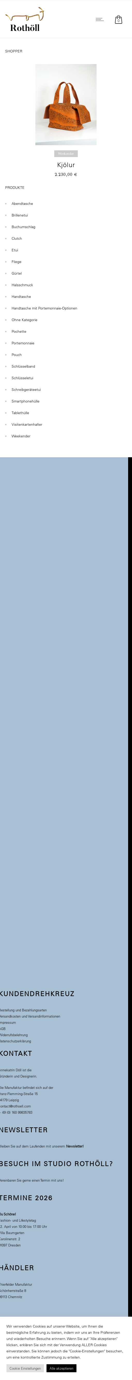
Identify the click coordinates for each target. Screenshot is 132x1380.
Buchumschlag (23, 224)
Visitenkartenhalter (27, 422)
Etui (15, 247)
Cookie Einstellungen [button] (25, 1368)
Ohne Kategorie (24, 317)
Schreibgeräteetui (26, 387)
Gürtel (17, 270)
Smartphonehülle (26, 398)
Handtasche (21, 294)
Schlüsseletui (22, 375)
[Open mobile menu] (101, 19)
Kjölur (66, 165)
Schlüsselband (23, 363)
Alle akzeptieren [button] (61, 1368)
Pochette (19, 329)
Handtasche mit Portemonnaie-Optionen (44, 305)
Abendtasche (22, 201)
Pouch (17, 352)
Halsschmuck (22, 282)
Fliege (16, 259)
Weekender (21, 433)
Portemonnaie (23, 340)
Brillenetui (20, 212)
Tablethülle (20, 410)
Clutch (17, 236)
